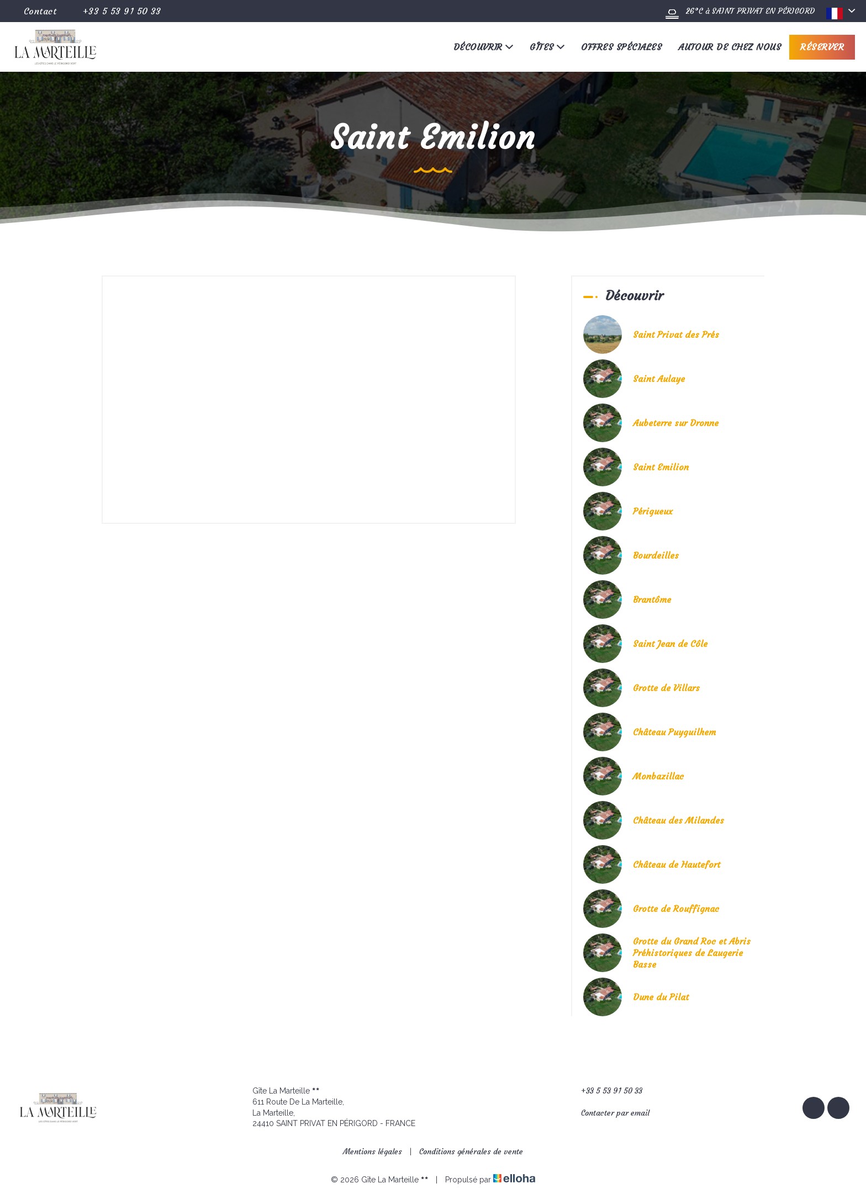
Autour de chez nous (729, 46)
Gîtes (547, 47)
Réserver (822, 46)
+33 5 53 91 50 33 (605, 1091)
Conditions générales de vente (471, 1151)
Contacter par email (609, 1113)
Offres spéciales (621, 46)
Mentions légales (372, 1151)
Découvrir (483, 47)
